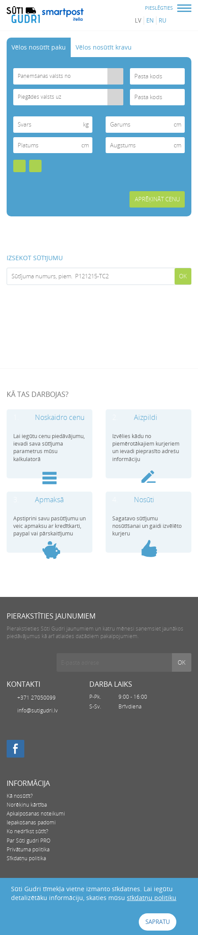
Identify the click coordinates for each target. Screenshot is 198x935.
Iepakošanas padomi (31, 822)
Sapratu (157, 922)
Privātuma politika (28, 849)
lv (138, 20)
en (150, 20)
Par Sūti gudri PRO (28, 840)
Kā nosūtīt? (20, 796)
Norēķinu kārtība (27, 804)
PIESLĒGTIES (159, 7)
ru (162, 20)
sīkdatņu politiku (151, 897)
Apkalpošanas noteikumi (36, 813)
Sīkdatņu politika (26, 858)
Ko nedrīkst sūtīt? (27, 831)
